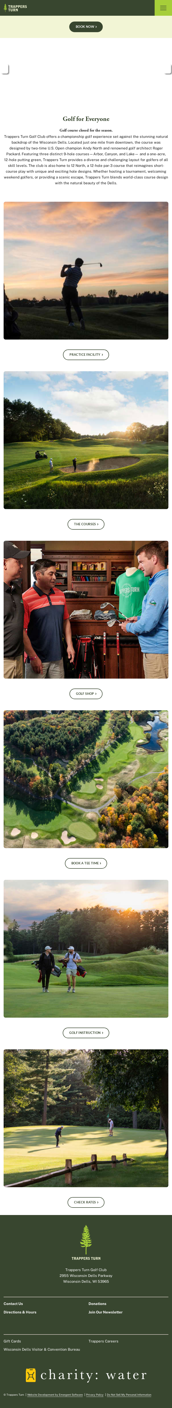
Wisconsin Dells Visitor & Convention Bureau (42, 1349)
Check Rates (85, 1202)
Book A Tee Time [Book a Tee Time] (85, 863)
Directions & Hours (20, 1312)
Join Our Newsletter (106, 1312)
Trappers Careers (103, 1341)
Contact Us (13, 1304)
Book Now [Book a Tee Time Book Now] (85, 27)
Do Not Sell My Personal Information (129, 1394)
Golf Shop (85, 694)
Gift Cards (12, 1341)
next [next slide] (167, 69)
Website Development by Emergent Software (55, 1394)
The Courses (85, 524)
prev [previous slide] (4, 69)
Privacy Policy (94, 1394)
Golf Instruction (85, 1033)
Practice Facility (85, 354)
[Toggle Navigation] (163, 8)
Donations (97, 1304)
